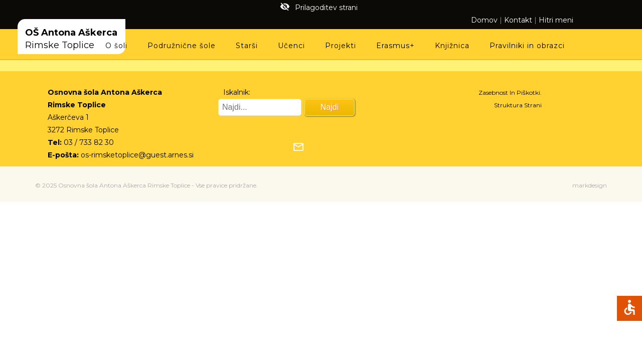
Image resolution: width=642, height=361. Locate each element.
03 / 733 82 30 (89, 142)
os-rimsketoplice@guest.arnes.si (137, 154)
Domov (484, 20)
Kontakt (518, 20)
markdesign (589, 185)
